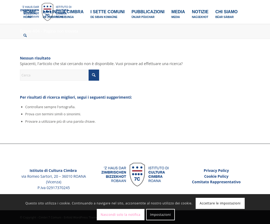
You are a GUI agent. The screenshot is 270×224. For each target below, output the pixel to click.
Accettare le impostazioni (220, 203)
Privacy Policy (216, 170)
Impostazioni (160, 214)
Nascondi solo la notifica (121, 214)
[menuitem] (30, 12)
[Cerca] (25, 36)
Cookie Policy (216, 176)
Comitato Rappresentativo (216, 181)
